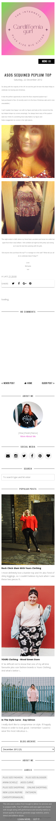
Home (29, 383)
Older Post (47, 383)
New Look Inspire (12, 792)
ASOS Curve (27, 782)
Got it (36, 819)
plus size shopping (13, 787)
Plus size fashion (13, 777)
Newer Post (9, 383)
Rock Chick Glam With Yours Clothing (21, 568)
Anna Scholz (10, 782)
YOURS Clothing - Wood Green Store (20, 659)
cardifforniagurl (13, 797)
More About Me (28, 436)
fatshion (31, 792)
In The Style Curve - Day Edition (18, 719)
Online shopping (37, 787)
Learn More (24, 819)
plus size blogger (36, 777)
